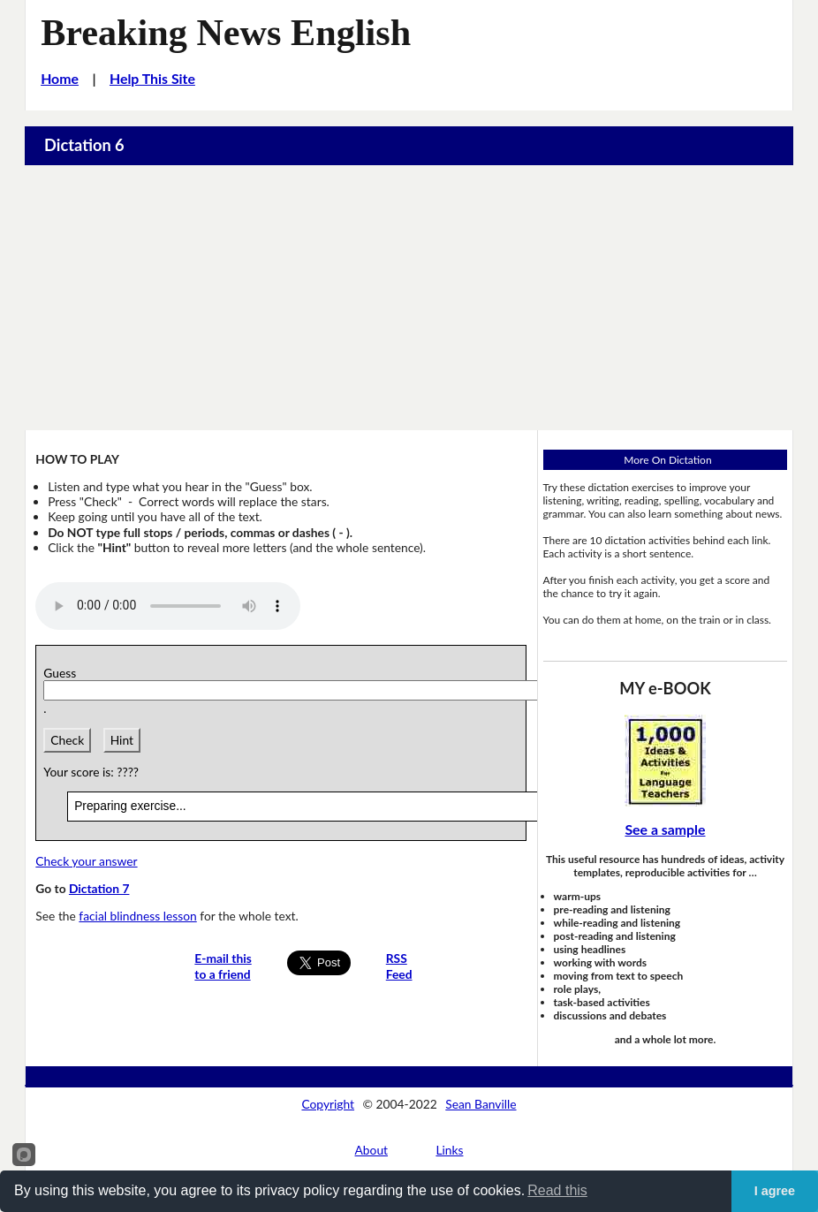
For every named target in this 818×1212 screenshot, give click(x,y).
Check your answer (86, 860)
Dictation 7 (99, 888)
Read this (557, 1190)
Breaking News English (226, 32)
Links (449, 1149)
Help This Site (152, 78)
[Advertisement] (409, 297)
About (372, 1149)
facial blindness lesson (137, 915)
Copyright (327, 1103)
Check (67, 739)
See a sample (665, 829)
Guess (62, 672)
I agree (774, 1191)
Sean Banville (480, 1103)
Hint (121, 739)
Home (60, 78)
